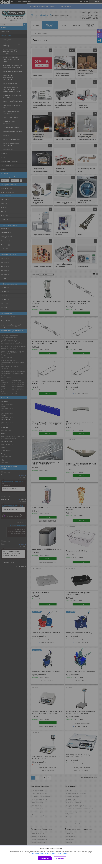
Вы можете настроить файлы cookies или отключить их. (50, 854)
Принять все (44, 858)
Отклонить (60, 858)
